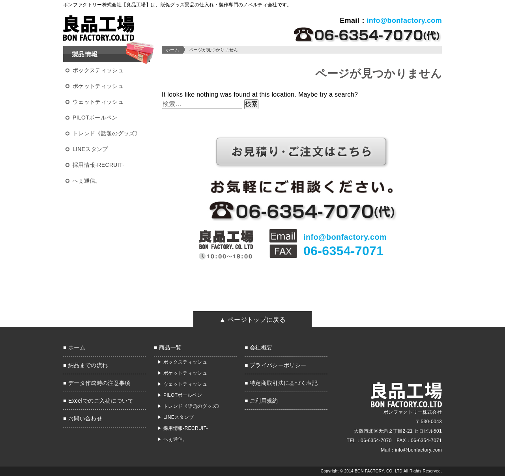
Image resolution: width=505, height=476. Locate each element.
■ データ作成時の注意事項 (97, 383)
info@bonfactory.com (404, 20)
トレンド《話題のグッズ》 (106, 133)
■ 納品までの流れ (85, 365)
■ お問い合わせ (82, 418)
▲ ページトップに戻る (252, 319)
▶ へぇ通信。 (172, 439)
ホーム (172, 49)
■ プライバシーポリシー (275, 365)
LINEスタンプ (90, 149)
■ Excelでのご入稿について (98, 401)
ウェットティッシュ (98, 102)
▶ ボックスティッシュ (182, 362)
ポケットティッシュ (98, 86)
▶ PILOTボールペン (179, 395)
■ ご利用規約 (261, 401)
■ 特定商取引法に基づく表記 (281, 383)
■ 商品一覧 (167, 347)
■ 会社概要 (258, 347)
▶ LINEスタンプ (175, 417)
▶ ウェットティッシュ (182, 384)
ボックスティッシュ (98, 70)
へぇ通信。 (87, 180)
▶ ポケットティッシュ (182, 373)
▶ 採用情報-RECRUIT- (182, 428)
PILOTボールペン (95, 117)
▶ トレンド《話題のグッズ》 (189, 406)
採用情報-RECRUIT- (98, 165)
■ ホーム (74, 347)
